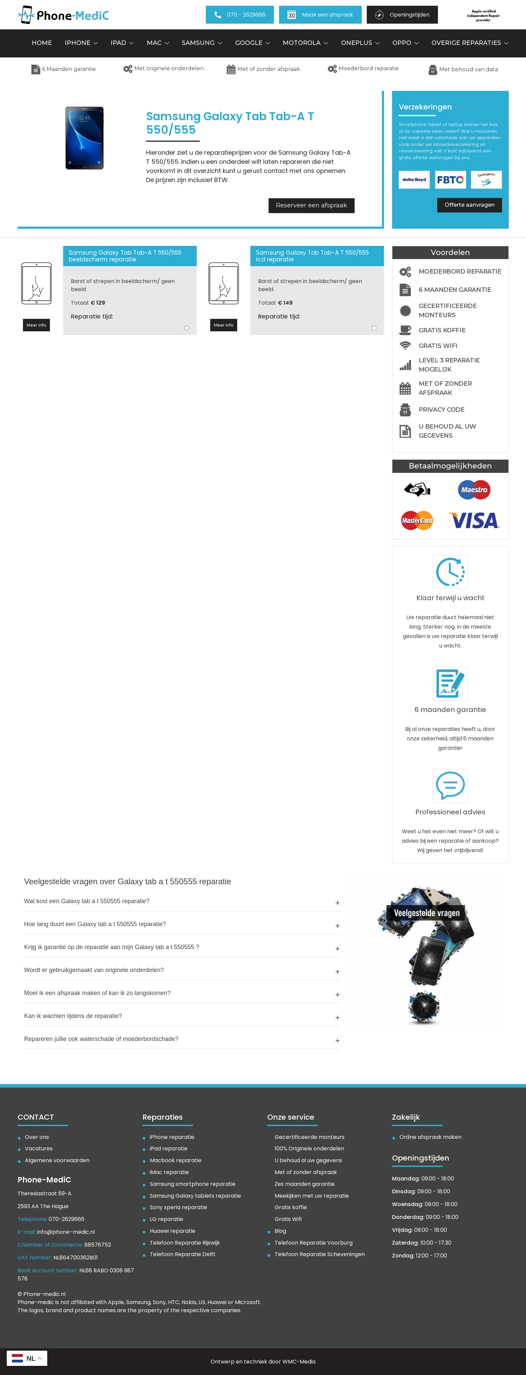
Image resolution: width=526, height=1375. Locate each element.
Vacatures (39, 1148)
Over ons (37, 1137)
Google (252, 43)
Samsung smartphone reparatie (193, 1184)
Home (42, 43)
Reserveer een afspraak (311, 205)
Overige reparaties (470, 43)
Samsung (202, 43)
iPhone (81, 43)
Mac (158, 43)
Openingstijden (402, 15)
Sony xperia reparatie (178, 1207)
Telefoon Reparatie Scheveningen (320, 1254)
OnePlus (360, 43)
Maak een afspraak (320, 14)
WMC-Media (298, 1362)
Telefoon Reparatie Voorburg (314, 1243)
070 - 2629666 (240, 15)
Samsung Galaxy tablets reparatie (195, 1196)
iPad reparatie (169, 1148)
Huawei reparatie (172, 1231)
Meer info (36, 325)
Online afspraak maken (430, 1137)
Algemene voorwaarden (57, 1160)
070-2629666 (66, 1219)
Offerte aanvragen (470, 205)
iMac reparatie (169, 1172)
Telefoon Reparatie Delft (183, 1254)
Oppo (405, 43)
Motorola (305, 43)
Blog (280, 1231)
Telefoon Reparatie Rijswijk (185, 1243)
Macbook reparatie (175, 1160)
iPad (122, 43)
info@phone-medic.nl (66, 1232)
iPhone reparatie (172, 1137)
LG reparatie (166, 1219)
